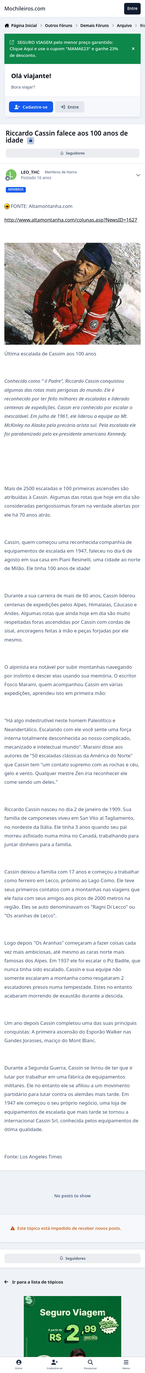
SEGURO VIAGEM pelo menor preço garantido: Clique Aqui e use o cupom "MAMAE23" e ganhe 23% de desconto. (64, 48)
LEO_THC (30, 172)
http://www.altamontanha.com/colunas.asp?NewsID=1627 (70, 219)
